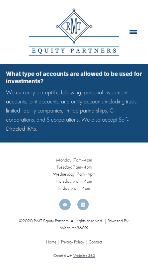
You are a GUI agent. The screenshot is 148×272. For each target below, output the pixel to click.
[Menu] (133, 32)
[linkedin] (83, 204)
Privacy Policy (72, 242)
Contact (95, 242)
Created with (74, 255)
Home (52, 242)
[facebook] (65, 204)
